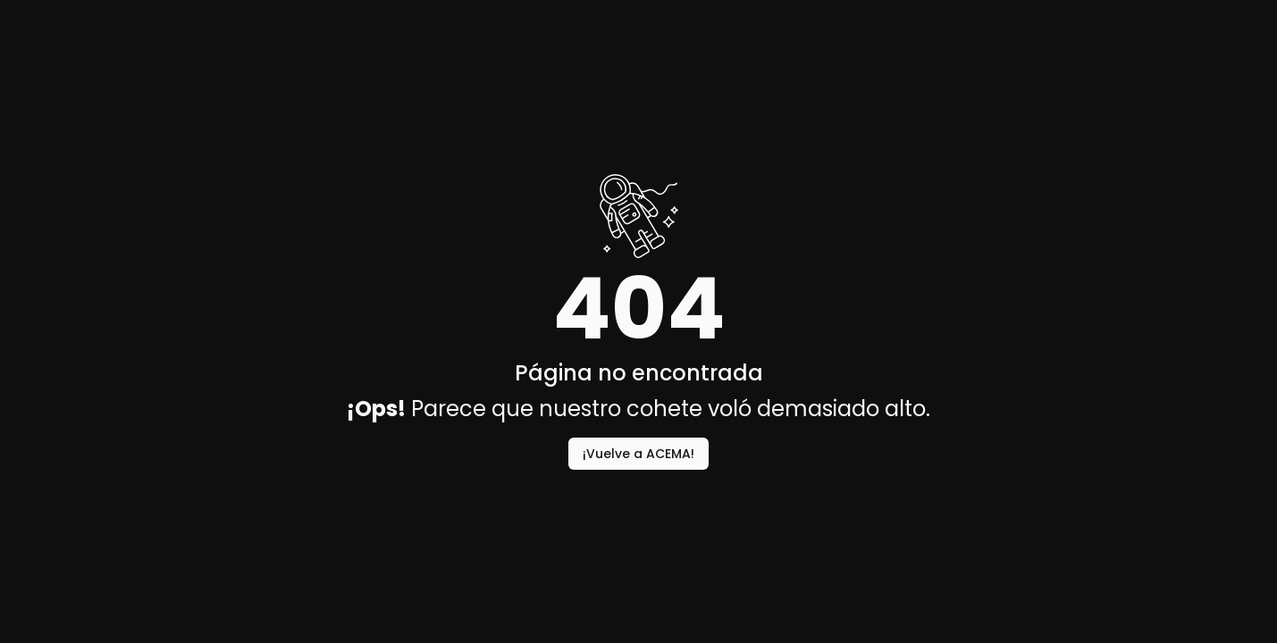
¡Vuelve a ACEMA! (638, 454)
